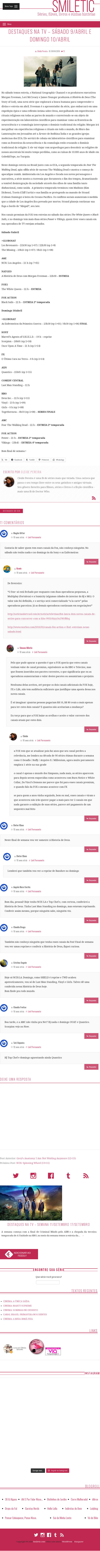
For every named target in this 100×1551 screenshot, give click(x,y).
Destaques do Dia (11, 510)
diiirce (95, 1499)
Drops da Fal (11, 1508)
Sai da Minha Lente (62, 1518)
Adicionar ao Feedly (22, 1254)
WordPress (67, 1541)
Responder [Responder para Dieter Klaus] (92, 849)
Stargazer (78, 1541)
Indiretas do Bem (73, 1508)
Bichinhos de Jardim (57, 1499)
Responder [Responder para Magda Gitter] (92, 561)
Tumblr (68, 1177)
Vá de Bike (93, 1518)
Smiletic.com (39, 1541)
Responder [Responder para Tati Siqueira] (92, 1066)
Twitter (16, 1177)
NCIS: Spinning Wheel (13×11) (33, 1163)
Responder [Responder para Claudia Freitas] (92, 1036)
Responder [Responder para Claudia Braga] (92, 955)
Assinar (94, 498)
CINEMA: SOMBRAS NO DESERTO (20, 1310)
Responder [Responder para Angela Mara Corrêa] (92, 920)
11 (64, 51)
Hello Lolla (52, 1508)
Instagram (33, 1177)
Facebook (51, 1177)
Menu (10, 24)
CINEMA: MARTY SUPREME (17, 1305)
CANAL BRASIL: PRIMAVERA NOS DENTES (25, 1314)
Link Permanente (34, 537)
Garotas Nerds (32, 1508)
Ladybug (94, 1508)
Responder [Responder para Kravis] (92, 641)
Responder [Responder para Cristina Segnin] (92, 1000)
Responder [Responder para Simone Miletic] (92, 729)
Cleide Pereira (31, 472)
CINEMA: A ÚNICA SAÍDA (16, 1301)
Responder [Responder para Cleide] (92, 818)
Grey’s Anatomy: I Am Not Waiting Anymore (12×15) (46, 1158)
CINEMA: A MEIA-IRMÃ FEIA (18, 1319)
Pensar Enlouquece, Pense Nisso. (21, 1518)
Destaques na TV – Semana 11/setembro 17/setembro (49, 1224)
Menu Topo (9, 6)
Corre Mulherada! (79, 1499)
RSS (86, 1177)
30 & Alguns (11, 1499)
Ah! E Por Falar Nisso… (32, 1499)
